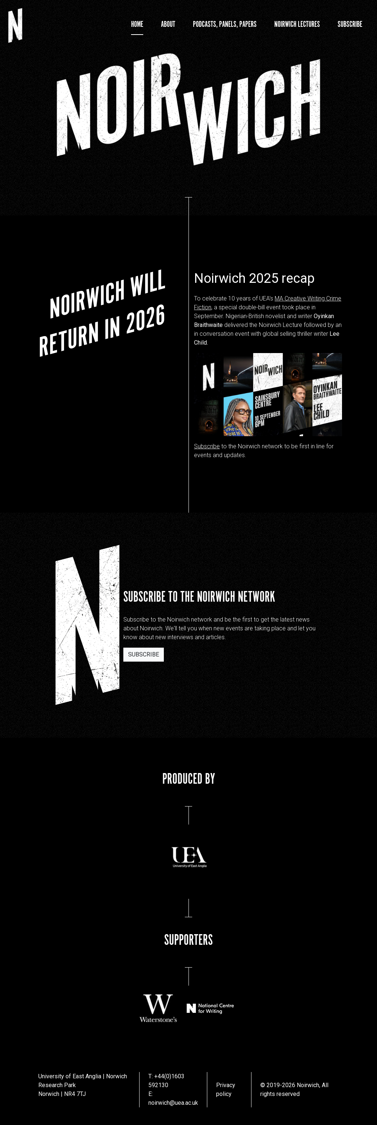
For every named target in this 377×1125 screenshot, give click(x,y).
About (168, 24)
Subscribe (350, 24)
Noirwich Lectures (297, 24)
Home (137, 24)
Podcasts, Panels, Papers (225, 24)
